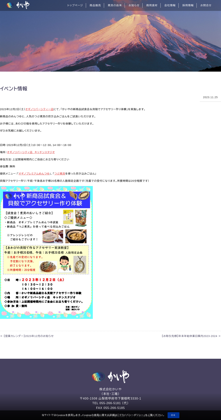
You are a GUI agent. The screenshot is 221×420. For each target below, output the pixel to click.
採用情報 (188, 5)
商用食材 (152, 5)
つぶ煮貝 (59, 173)
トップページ (75, 5)
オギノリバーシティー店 (39, 109)
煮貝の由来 (115, 5)
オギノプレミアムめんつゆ (34, 173)
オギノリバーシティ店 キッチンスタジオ (31, 152)
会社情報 (170, 5)
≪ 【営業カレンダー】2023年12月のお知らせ (27, 336)
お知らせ (134, 5)
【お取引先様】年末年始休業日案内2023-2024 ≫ (191, 336)
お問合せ (206, 5)
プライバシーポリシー (131, 415)
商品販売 (95, 5)
